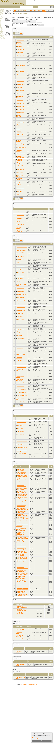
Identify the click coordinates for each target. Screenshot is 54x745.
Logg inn (7, 9)
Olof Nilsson (19, 46)
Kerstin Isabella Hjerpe (22, 395)
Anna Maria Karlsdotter (19, 373)
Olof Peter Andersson (21, 389)
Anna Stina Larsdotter (21, 367)
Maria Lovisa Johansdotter (19, 332)
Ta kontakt (7, 35)
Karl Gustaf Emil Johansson (20, 533)
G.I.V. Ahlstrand (20, 571)
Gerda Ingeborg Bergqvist (22, 549)
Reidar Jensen (20, 456)
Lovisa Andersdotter (21, 495)
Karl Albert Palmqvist (21, 548)
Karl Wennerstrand (21, 338)
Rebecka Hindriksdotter (19, 43)
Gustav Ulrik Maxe (21, 354)
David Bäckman (20, 606)
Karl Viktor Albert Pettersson (20, 370)
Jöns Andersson (20, 485)
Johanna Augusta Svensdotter (20, 351)
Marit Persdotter (20, 224)
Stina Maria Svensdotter (22, 515)
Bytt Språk (7, 33)
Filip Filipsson (20, 269)
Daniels (18, 211)
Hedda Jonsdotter (21, 134)
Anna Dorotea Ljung (21, 344)
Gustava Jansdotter (21, 341)
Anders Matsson (20, 288)
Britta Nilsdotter (20, 489)
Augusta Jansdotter (21, 512)
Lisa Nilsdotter (20, 100)
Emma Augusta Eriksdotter (22, 509)
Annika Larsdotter (21, 84)
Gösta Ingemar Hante (21, 570)
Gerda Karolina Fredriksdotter (19, 526)
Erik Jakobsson (20, 122)
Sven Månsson (20, 218)
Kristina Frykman (20, 74)
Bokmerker (7, 34)
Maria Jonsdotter (20, 109)
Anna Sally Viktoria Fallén (22, 538)
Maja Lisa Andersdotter (19, 163)
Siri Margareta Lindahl (21, 610)
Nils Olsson (19, 335)
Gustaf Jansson (20, 322)
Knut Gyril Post (20, 563)
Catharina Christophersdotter (20, 275)
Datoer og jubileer (7, 25)
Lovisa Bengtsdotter (21, 147)
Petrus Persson (20, 259)
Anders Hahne (23, 684)
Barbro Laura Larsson (21, 616)
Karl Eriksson (20, 316)
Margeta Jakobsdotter (19, 68)
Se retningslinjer (37, 738)
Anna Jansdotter (20, 431)
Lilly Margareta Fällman (22, 552)
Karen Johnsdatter (21, 434)
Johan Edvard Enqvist (21, 500)
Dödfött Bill (19, 191)
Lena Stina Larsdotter (19, 151)
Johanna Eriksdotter (21, 294)
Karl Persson (19, 303)
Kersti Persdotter (20, 49)
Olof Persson (20, 428)
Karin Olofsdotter (20, 262)
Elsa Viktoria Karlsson (21, 613)
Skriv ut (39, 10)
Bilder (6, 14)
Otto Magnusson (20, 329)
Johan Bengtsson (20, 266)
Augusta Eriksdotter (21, 310)
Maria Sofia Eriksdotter (19, 125)
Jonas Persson (20, 348)
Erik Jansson (20, 437)
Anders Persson (20, 256)
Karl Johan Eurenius (21, 505)
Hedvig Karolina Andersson (20, 535)
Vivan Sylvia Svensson (22, 574)
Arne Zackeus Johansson (22, 573)
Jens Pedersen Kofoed (22, 247)
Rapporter (7, 27)
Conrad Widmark (20, 81)
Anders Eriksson (20, 360)
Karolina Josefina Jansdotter (20, 188)
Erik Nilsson (19, 281)
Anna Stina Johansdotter (19, 160)
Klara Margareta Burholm (22, 447)
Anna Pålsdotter (20, 482)
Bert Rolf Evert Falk (21, 551)
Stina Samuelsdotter (21, 492)
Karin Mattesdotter (21, 93)
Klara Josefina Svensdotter (23, 518)
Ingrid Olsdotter (20, 386)
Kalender (7, 26)
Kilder (6, 28)
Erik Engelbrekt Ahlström (20, 377)
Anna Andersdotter (21, 119)
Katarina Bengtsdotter (21, 479)
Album (6, 18)
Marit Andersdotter (21, 473)
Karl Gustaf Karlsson (21, 540)
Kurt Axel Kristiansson (22, 594)
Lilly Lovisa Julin (20, 555)
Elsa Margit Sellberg (21, 392)
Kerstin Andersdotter (21, 422)
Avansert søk (8, 10)
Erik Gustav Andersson (22, 494)
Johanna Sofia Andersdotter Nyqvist (20, 502)
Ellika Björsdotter (20, 470)
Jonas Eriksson (20, 106)
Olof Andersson (20, 90)
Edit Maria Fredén (20, 592)
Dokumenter (7, 16)
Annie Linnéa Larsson (21, 546)
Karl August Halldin (21, 517)
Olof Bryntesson (20, 215)
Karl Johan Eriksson (21, 194)
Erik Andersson (20, 103)
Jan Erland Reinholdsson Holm (20, 144)
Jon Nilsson (19, 481)
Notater (6, 22)
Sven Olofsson (20, 478)
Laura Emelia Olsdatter (19, 176)
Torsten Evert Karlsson (22, 580)
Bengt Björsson (20, 469)
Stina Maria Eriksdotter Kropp (20, 157)
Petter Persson (20, 52)
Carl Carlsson (20, 444)
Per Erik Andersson (21, 153)
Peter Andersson (20, 169)
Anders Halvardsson (21, 472)
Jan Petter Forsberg (18, 228)
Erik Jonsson (20, 313)
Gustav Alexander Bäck (22, 520)
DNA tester (7, 31)
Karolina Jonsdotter (21, 363)
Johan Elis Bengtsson (21, 453)
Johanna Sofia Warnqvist (19, 97)
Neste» (21, 33)
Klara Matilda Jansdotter (22, 441)
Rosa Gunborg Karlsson (22, 561)
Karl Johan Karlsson (21, 508)
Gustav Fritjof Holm (21, 638)
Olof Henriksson (20, 112)
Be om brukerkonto (7, 37)
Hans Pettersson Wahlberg (22, 475)
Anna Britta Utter (20, 291)
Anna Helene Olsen (21, 382)
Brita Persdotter (20, 71)
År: (37, 19)
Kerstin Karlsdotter (21, 137)
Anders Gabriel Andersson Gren (19, 166)
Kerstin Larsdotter (21, 55)
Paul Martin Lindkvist (21, 560)
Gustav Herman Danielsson (19, 636)
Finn (21, 10)
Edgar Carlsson (20, 567)
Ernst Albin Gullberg (18, 652)
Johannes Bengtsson (18, 116)
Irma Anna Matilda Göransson (20, 542)
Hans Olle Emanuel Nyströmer (23, 612)
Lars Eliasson (20, 77)
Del (35, 10)
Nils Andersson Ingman (22, 488)
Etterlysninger (8, 13)
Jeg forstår (41, 740)
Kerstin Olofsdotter (21, 65)
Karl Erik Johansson (21, 537)
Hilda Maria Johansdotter (19, 358)
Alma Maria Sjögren (21, 521)
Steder (6, 21)
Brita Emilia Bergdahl (21, 564)
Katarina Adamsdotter (21, 250)
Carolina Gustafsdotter (19, 231)
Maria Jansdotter (20, 319)
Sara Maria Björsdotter (19, 141)
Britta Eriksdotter (20, 172)
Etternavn (7, 11)
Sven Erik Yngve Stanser (22, 588)
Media (25, 10)
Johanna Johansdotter (19, 132)
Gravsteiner (7, 17)
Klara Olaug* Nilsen (21, 595)
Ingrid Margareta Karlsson (22, 589)
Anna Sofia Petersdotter (22, 498)
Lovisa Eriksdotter (21, 401)
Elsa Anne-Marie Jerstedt (22, 568)
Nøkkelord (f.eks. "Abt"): (17, 23)
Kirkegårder (7, 20)
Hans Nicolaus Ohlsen (21, 615)
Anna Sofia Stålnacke (19, 128)
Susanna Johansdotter (22, 476)
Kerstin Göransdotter (21, 486)
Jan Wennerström (21, 491)
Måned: (30, 19)
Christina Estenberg (21, 59)
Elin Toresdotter (20, 418)
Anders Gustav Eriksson (22, 497)
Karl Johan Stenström (19, 179)
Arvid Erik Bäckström (21, 511)
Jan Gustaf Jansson (21, 629)
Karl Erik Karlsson (21, 554)
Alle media (7, 19)
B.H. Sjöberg (19, 584)
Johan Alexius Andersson (22, 524)
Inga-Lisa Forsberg (21, 578)
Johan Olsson (20, 514)
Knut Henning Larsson (22, 557)
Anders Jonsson (20, 62)
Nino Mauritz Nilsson (21, 544)
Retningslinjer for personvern (32, 684)
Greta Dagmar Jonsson (22, 558)
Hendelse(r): (15, 19)
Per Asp (18, 182)
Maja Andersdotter (21, 307)
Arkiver (6, 29)
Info (31, 10)
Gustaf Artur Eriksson (21, 609)
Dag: (26, 19)
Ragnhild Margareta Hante (22, 585)
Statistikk (7, 32)
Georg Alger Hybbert (21, 591)
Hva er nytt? (7, 12)
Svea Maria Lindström (21, 530)
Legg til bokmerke (44, 10)
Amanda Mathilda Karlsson (22, 607)
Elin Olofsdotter (20, 40)
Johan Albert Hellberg (19, 633)
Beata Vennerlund (21, 300)
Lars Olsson (19, 87)
